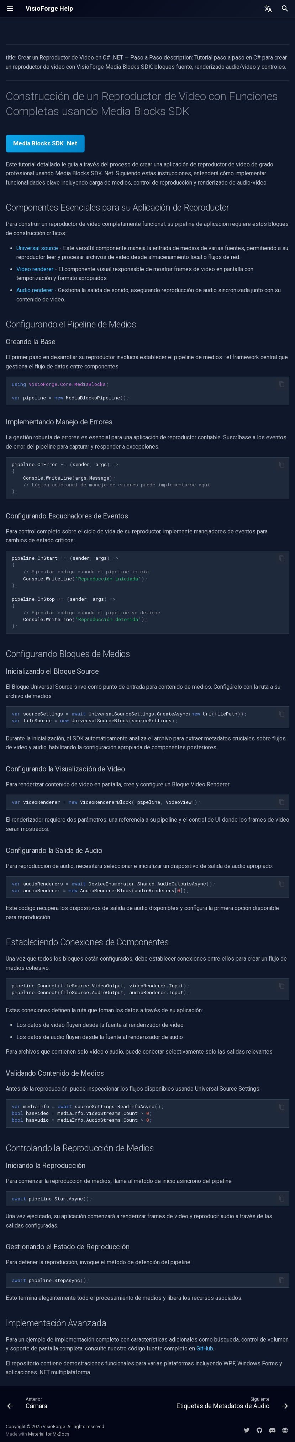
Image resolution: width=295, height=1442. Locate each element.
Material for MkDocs (48, 1434)
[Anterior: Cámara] (28, 1405)
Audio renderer (34, 290)
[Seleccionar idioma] (268, 8)
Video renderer (34, 269)
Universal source (37, 248)
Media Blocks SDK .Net (45, 143)
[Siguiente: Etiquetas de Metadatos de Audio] (231, 1405)
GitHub (204, 1348)
